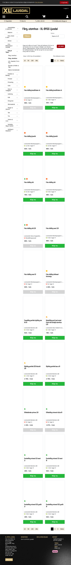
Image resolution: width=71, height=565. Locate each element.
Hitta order (9, 559)
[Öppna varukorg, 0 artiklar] (44, 16)
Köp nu (55, 108)
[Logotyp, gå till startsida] (16, 10)
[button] (8, 21)
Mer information (39, 2)
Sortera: (52, 33)
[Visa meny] (3, 17)
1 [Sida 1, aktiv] (52, 60)
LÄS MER (61, 46)
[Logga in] (67, 16)
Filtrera (27, 36)
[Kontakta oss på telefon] (40, 21)
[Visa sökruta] (27, 16)
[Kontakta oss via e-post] (59, 21)
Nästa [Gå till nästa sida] (62, 60)
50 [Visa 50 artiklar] (28, 60)
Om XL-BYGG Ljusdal (27, 539)
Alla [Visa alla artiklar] (37, 60)
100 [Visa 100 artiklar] (32, 60)
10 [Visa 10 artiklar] (25, 60)
